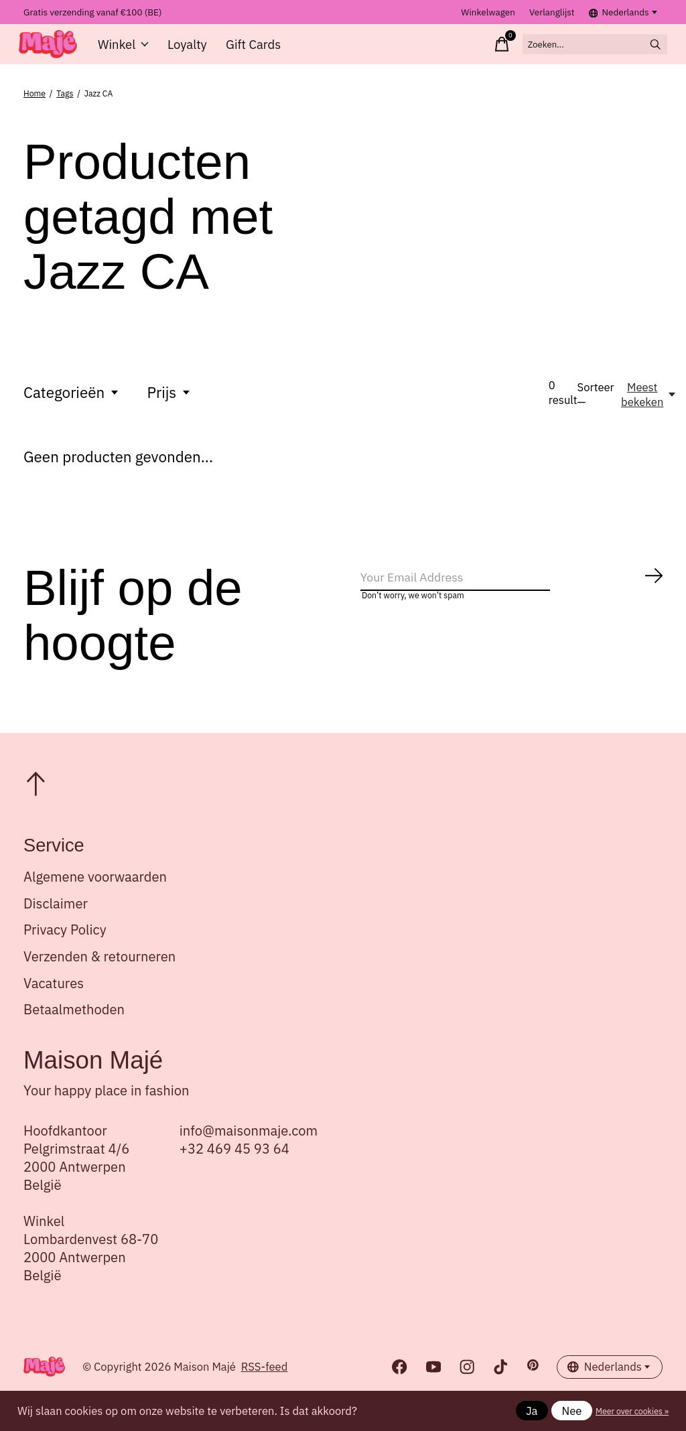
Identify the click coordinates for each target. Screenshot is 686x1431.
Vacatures (53, 998)
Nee (572, 1411)
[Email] (512, 597)
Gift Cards (255, 51)
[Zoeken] (571, 51)
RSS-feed (264, 1382)
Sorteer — (595, 409)
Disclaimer (55, 918)
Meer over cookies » (632, 1411)
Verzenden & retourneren (99, 971)
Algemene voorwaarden (95, 891)
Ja (531, 1411)
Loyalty (192, 51)
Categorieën (71, 407)
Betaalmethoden (74, 1024)
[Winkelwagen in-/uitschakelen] (457, 51)
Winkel (130, 51)
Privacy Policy (65, 945)
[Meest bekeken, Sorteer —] (649, 409)
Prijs (169, 407)
